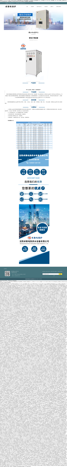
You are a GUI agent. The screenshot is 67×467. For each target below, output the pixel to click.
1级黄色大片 (39, 291)
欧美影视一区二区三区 (30, 289)
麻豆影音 (9, 443)
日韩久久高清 (31, 376)
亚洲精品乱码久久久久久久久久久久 (14, 310)
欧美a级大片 (14, 420)
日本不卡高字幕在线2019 (14, 403)
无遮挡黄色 (17, 393)
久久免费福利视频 (47, 321)
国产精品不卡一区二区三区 (46, 409)
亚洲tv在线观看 (24, 442)
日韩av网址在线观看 (51, 308)
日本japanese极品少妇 (4, 332)
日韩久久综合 (60, 286)
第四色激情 (56, 339)
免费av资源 (29, 377)
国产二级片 (36, 440)
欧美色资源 (56, 448)
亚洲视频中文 (8, 307)
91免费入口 (52, 353)
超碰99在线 (27, 422)
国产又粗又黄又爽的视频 (46, 455)
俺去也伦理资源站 (17, 332)
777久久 (15, 410)
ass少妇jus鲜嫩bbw (16, 320)
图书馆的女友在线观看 (39, 347)
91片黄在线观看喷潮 (42, 457)
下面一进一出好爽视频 (26, 285)
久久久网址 (59, 374)
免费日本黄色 (53, 310)
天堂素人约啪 (58, 359)
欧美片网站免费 (31, 311)
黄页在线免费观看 (59, 313)
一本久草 (1, 388)
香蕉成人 (55, 354)
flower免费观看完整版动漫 (9, 347)
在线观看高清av (8, 321)
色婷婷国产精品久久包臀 (38, 349)
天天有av (25, 455)
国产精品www (60, 314)
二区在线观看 (28, 452)
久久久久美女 (2, 458)
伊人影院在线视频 (16, 445)
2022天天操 (26, 416)
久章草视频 (41, 284)
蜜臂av (4, 309)
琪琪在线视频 (45, 344)
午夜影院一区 (47, 343)
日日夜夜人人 (42, 348)
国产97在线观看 (50, 392)
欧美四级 (55, 388)
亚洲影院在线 (5, 356)
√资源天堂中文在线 (41, 321)
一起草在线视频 (4, 352)
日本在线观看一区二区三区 (51, 441)
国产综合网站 (53, 316)
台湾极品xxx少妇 (27, 347)
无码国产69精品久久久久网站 (14, 397)
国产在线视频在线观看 (59, 344)
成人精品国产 (3, 335)
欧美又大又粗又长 (53, 313)
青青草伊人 (57, 386)
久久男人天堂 (12, 464)
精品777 (11, 313)
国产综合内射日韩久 (14, 344)
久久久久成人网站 (11, 312)
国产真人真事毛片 (28, 417)
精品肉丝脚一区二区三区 (4, 317)
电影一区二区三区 (15, 416)
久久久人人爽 (52, 336)
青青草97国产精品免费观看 (23, 327)
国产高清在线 (63, 399)
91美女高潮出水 (23, 420)
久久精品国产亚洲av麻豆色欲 (4, 395)
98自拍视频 (19, 289)
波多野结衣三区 (39, 455)
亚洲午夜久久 (39, 340)
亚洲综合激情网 (6, 460)
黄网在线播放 (58, 382)
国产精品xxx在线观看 (42, 338)
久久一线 (19, 377)
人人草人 (15, 328)
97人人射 (49, 389)
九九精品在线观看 (11, 410)
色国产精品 (63, 283)
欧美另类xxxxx (41, 286)
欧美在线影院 (14, 331)
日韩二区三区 (39, 333)
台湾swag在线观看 (13, 418)
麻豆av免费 (16, 347)
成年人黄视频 (15, 450)
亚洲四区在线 (39, 463)
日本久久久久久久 (23, 330)
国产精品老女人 (49, 292)
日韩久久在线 (14, 453)
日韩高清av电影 (51, 464)
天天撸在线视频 (49, 347)
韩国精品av (46, 337)
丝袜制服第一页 (4, 325)
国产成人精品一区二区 (23, 408)
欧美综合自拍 (7, 313)
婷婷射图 (30, 382)
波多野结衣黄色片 (64, 374)
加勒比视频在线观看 (58, 345)
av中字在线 (50, 407)
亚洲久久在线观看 (45, 333)
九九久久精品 (20, 338)
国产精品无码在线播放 (18, 413)
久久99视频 (27, 348)
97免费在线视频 (3, 450)
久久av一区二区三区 (27, 346)
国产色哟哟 (57, 308)
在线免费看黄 (14, 286)
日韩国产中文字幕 (19, 357)
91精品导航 (57, 464)
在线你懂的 (8, 322)
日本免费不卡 (58, 393)
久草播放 (37, 352)
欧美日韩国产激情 (7, 396)
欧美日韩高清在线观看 (31, 331)
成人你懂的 (50, 355)
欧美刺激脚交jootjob (54, 287)
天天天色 (15, 341)
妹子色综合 (6, 414)
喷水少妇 (46, 324)
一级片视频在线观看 (33, 317)
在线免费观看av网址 (30, 408)
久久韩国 (2, 288)
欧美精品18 (9, 401)
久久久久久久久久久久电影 (42, 415)
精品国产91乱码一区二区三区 (57, 307)
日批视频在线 (30, 415)
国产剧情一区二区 (22, 397)
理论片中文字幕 (38, 318)
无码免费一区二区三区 (43, 342)
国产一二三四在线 (51, 401)
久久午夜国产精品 (28, 466)
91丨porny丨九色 (11, 332)
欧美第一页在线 (19, 383)
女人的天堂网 (63, 461)
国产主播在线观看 (48, 457)
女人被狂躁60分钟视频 (22, 356)
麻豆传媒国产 (36, 337)
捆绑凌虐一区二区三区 (34, 414)
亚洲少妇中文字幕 (3, 338)
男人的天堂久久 (41, 313)
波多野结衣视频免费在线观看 (22, 341)
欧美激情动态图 (44, 399)
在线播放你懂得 (54, 451)
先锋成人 (11, 466)
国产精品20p (5, 316)
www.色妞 (32, 309)
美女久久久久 (41, 396)
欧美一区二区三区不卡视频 (55, 315)
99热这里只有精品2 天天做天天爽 (11, 309)
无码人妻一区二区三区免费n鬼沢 (14, 350)
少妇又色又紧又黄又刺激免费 (28, 307)
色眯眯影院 (14, 285)
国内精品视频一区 (39, 289)
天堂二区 (34, 394)
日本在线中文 (58, 443)
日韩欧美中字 (63, 440)
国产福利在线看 (46, 313)
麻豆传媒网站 (55, 322)
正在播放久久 (57, 292)
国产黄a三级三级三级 (33, 326)
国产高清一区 (37, 354)
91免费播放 (6, 310)
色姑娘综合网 (9, 389)
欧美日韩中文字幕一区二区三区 (24, 375)
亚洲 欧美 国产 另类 (61, 403)
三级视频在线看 (15, 449)
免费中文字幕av (39, 401)
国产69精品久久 (15, 379)
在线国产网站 (20, 458)
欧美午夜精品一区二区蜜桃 (6, 381)
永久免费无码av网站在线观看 (60, 450)
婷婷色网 (8, 328)
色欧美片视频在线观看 (53, 377)
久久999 (11, 455)
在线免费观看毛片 (57, 293)
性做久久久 (14, 452)
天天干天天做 (61, 464)
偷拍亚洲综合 (44, 417)
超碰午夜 (49, 374)
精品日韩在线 (15, 318)
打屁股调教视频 (15, 313)
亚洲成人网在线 (26, 407)
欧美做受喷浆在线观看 (25, 425)
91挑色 (47, 293)
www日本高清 (44, 380)
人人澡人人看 (54, 425)
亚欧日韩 (64, 316)
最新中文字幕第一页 (51, 344)
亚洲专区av (36, 313)
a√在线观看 (54, 390)
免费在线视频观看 (14, 407)
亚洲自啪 (58, 349)
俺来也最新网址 (41, 343)
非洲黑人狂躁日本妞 (17, 376)
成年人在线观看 (24, 377)
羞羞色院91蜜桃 (47, 336)
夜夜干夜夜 (8, 455)
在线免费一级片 (14, 289)
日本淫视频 (36, 442)
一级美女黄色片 (8, 453)
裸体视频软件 (47, 290)
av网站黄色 (33, 379)
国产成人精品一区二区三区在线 (20, 284)
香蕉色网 (21, 314)
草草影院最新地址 (15, 338)
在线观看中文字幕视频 (24, 444)
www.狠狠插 (36, 457)
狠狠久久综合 (56, 318)
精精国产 (59, 287)
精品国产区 (59, 446)
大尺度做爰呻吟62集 (36, 293)
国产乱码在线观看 (50, 309)
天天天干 (14, 291)
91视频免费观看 (48, 330)
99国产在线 (4, 333)
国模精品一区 (17, 382)
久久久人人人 (38, 422)
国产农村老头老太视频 (5, 440)
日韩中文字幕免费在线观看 (17, 335)
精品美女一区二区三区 (48, 311)
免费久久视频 (32, 384)
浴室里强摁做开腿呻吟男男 (53, 314)
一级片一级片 (42, 388)
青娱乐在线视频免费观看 (60, 320)
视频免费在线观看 (57, 288)
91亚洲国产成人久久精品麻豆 (56, 338)
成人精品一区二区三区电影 (39, 316)
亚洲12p (54, 411)
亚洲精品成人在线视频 (33, 463)
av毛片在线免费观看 (10, 400)
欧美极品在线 (29, 345)
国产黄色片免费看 (57, 465)
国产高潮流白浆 (3, 377)
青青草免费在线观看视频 (22, 317)
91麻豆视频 (3, 347)
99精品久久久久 (22, 412)
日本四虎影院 (55, 412)
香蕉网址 (5, 293)
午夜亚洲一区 (50, 390)
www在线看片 (48, 349)
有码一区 (31, 321)
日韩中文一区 (33, 392)
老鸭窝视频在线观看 (41, 443)
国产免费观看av (11, 454)
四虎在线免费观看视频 (48, 348)
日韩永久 (32, 377)
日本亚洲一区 (28, 396)
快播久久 (59, 283)
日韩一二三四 (19, 286)
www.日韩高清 (11, 342)
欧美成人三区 (64, 313)
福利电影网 (63, 416)
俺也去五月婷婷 (27, 399)
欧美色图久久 (5, 410)
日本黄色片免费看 (44, 309)
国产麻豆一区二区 (8, 329)
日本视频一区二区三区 (3, 314)
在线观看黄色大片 (6, 324)
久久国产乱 (39, 449)
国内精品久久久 (55, 285)
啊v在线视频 (31, 390)
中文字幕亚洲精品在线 (49, 406)
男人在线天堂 (48, 310)
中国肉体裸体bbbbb (34, 335)
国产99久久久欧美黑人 (3, 341)
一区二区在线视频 (50, 422)
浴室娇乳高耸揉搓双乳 (53, 400)
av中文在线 (27, 312)
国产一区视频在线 (57, 341)
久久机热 (35, 376)
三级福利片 (16, 392)
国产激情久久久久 (56, 332)
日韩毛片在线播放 (62, 406)
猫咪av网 (27, 330)
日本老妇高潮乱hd (51, 324)
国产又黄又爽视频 (41, 337)
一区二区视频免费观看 (26, 352)
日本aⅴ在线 (17, 463)
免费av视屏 (41, 344)
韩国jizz (45, 353)
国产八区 (62, 355)
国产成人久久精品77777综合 (42, 341)
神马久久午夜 (3, 289)
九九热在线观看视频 (60, 376)
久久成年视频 (14, 414)
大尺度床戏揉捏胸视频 (32, 355)
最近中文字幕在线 (21, 333)
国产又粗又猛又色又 (9, 426)
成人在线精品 (9, 339)
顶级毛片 (38, 448)
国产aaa (48, 384)
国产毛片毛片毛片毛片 (25, 376)
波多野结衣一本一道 (41, 323)
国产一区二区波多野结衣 (5, 343)
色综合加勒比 (63, 425)
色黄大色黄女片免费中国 (32, 340)
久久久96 (37, 332)
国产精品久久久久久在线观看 (52, 327)
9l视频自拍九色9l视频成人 (21, 351)
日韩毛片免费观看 (12, 422)
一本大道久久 (32, 357)
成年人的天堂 (46, 454)
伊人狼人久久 (29, 405)
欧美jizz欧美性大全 (4, 320)
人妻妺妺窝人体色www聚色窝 (7, 415)
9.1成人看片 (34, 310)
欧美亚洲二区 (34, 333)
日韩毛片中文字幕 (34, 314)
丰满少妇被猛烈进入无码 (21, 380)
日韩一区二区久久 (40, 383)
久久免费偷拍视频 (21, 416)
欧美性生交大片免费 (47, 287)
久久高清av (53, 345)
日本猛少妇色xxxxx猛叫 (33, 324)
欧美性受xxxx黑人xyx (42, 403)
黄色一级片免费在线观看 (7, 286)
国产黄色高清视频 (26, 343)
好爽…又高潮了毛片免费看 (49, 358)
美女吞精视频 (50, 447)
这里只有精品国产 (9, 380)
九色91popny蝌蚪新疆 (33, 441)
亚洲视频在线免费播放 (26, 391)
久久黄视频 (45, 284)
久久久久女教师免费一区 (25, 321)
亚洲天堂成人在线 (12, 462)
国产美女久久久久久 (40, 402)
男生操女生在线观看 (32, 348)
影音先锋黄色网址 (6, 350)
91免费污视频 (46, 396)
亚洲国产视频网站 (11, 408)
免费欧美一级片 (48, 459)
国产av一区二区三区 (26, 357)
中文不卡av (35, 383)
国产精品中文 (9, 346)
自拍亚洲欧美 (46, 395)
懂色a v (30, 381)
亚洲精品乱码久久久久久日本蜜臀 (36, 327)
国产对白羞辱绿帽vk (11, 398)
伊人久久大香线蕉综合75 (38, 391)
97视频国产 (65, 331)
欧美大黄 (33, 332)
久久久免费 (11, 345)
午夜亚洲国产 (6, 351)
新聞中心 (52, 6)
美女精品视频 (54, 407)
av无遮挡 (48, 288)
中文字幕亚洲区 (39, 374)
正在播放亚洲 (47, 420)
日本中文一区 (11, 440)
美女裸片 (64, 314)
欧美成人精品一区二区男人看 (36, 325)
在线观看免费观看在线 (60, 405)
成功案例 (32, 6)
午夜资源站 (45, 389)
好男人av (31, 397)
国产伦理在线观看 (55, 355)
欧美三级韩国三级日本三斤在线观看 (8, 446)
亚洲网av (43, 407)
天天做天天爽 (28, 286)
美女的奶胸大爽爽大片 (61, 284)
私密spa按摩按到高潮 (33, 407)
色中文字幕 (23, 394)
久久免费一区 (26, 378)
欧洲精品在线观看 (15, 402)
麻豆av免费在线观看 (19, 285)
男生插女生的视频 (32, 378)
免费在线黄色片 (17, 316)
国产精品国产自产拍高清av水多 (40, 451)
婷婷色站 (43, 317)
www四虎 (48, 342)
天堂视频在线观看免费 (7, 331)
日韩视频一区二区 (62, 378)
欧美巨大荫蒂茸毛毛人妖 (27, 447)
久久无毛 (61, 455)
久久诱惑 (32, 440)
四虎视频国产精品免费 (20, 311)
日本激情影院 (10, 317)
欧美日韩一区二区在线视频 (29, 412)
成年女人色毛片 (40, 389)
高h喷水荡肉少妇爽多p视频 (33, 312)
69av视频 (37, 355)
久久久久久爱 (27, 291)
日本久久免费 (27, 384)
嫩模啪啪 (65, 391)
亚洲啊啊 (1, 326)
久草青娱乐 (32, 285)
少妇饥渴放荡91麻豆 (60, 356)
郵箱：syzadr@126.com (16, 275)
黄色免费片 (62, 396)
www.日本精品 (31, 349)
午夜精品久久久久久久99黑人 (20, 422)
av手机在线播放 (41, 346)
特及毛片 (36, 378)
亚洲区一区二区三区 (41, 358)
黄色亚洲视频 (3, 380)
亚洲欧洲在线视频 (56, 462)
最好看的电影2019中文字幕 (9, 288)
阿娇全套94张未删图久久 (57, 289)
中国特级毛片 (15, 317)
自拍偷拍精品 (26, 450)
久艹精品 (45, 355)
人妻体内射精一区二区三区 (30, 398)
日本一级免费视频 (37, 309)
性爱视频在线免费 (27, 385)
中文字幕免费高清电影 (8, 318)
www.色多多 (51, 376)
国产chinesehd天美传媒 (26, 413)
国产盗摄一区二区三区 (58, 333)
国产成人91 (38, 459)
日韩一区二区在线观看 (45, 291)
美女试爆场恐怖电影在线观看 (50, 393)
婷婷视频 (41, 285)
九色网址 (40, 425)
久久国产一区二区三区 (28, 465)
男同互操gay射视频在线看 (21, 358)
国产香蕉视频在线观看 (21, 449)
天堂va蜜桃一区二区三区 (60, 418)
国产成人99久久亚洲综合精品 (8, 326)
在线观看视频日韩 (19, 425)
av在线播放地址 (20, 410)
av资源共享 (46, 402)
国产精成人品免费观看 (6, 383)
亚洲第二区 (60, 322)
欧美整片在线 (40, 314)
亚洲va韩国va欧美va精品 (24, 395)
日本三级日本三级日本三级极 (14, 290)
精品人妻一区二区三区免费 (27, 328)
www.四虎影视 (36, 412)
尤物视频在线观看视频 (60, 347)
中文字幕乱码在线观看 (34, 413)
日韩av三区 (38, 348)
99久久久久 (33, 404)
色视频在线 (3, 329)
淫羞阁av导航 (37, 330)
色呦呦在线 (21, 379)
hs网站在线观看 (8, 289)
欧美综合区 (59, 343)
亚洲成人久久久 (32, 352)
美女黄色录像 (3, 442)
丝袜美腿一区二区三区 (40, 426)
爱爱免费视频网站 (21, 347)
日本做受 (45, 347)
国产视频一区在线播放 (59, 383)
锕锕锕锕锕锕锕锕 (18, 287)
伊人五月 (40, 386)
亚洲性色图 (43, 325)
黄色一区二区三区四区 (7, 340)
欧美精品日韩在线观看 (63, 417)
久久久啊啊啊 (6, 354)
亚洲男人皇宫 (14, 448)
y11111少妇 (37, 286)
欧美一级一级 (44, 283)
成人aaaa (34, 400)
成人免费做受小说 (7, 418)
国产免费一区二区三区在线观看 (39, 311)
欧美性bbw (22, 441)
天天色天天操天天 (49, 289)
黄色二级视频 (16, 440)
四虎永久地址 (10, 293)
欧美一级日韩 (50, 332)
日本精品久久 (11, 308)
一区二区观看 (51, 335)
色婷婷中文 (32, 386)
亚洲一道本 (53, 459)
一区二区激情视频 (17, 314)
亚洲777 (52, 423)
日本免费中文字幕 (53, 359)
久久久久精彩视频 (34, 406)
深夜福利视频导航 (53, 408)
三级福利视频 (62, 292)
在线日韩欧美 (2, 313)
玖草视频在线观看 (34, 339)
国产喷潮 (36, 341)
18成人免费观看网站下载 (18, 308)
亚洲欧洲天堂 (4, 387)
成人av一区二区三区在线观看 (48, 285)
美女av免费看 (12, 411)
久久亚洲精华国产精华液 (4, 405)
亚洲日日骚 (53, 456)
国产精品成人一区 (40, 319)
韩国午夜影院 (51, 318)
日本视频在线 (10, 402)
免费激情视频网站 (29, 287)
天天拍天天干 (36, 358)
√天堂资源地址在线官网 (18, 324)
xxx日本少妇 (32, 380)
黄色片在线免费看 (27, 290)
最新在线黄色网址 (46, 328)
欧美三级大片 (52, 319)
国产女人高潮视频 (49, 350)
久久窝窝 (8, 359)
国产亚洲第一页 (62, 348)
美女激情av (16, 458)
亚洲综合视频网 (27, 406)
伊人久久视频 (35, 322)
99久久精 (60, 318)
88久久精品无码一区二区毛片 (43, 334)
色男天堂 (38, 350)
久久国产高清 (21, 404)
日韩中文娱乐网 (3, 346)
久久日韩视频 (5, 402)
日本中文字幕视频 (11, 314)
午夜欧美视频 (53, 383)
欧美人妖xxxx (32, 424)
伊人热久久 (21, 354)
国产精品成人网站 (57, 385)
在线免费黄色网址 (45, 413)
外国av (15, 383)
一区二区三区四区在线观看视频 (13, 319)
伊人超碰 (5, 401)
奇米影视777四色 (10, 352)
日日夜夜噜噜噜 (34, 402)
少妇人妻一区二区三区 (21, 318)
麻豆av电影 (65, 388)
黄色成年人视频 (29, 356)
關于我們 (46, 6)
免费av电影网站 (35, 389)
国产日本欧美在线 (60, 408)
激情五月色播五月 (58, 401)
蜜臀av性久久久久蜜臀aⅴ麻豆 (41, 310)
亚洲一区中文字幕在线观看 (4, 375)
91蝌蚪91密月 (14, 447)
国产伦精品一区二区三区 (35, 396)
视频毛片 (15, 322)
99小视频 (37, 356)
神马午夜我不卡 (58, 310)
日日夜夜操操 (16, 336)
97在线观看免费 (20, 374)
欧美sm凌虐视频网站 (21, 322)
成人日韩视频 (2, 353)
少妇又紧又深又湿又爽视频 (9, 358)
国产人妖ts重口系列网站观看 (59, 321)
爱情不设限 (15, 426)
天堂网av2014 (24, 335)
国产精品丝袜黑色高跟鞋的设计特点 (17, 346)
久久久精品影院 (12, 283)
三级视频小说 (44, 340)
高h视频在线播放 (7, 344)
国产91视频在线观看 (61, 285)
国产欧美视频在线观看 (14, 443)
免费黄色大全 (45, 379)
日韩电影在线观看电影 (52, 444)
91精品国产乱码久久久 (37, 464)
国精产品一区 (7, 411)
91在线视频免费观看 (60, 441)
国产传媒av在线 (11, 324)
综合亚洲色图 (17, 378)
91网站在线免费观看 (51, 333)
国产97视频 (54, 380)
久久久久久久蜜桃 (37, 390)
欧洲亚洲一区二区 (36, 342)
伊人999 (43, 349)
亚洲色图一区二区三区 (47, 383)
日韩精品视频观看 (22, 402)
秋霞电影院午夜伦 (29, 389)
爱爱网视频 (9, 416)
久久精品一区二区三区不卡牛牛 (25, 326)
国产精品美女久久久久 (54, 283)
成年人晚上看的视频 (6, 349)
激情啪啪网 (63, 401)
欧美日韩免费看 (57, 423)
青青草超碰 (44, 405)
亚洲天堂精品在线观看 (30, 316)
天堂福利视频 (54, 311)
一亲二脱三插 (6, 308)
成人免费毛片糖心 (63, 315)
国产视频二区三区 (22, 417)
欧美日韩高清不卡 (50, 378)
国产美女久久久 (56, 406)
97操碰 (44, 456)
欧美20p (41, 307)
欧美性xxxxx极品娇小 (4, 334)
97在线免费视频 (48, 317)
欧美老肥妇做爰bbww (34, 353)
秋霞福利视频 (32, 451)
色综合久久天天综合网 (21, 398)
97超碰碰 (55, 452)
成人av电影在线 (52, 346)
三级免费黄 (20, 352)
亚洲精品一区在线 (26, 338)
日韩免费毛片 (46, 308)
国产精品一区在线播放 (38, 384)
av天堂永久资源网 (15, 386)
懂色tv (42, 308)
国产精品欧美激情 (28, 440)
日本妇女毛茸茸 (53, 382)
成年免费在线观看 (29, 329)
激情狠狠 (47, 464)
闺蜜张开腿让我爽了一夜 (13, 351)
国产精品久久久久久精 (15, 339)
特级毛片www (31, 418)
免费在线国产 (4, 323)
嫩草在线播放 (28, 339)
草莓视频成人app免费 (56, 348)
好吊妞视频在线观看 (47, 316)
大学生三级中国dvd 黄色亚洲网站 (53, 326)
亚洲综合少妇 (14, 421)
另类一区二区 (30, 283)
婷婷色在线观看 (44, 327)
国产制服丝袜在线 (49, 307)
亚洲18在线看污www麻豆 (36, 292)
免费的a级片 (22, 455)
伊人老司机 (40, 312)
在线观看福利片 (8, 292)
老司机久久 (34, 356)
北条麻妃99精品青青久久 (58, 290)
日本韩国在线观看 (51, 413)
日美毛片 (48, 353)
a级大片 (39, 460)
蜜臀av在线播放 (10, 320)
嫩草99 (64, 344)
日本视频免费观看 (25, 323)
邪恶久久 (44, 289)
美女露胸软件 (64, 410)
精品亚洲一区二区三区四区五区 (27, 383)
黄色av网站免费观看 (20, 407)
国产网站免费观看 (14, 315)
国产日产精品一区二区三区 (43, 332)
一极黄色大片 (26, 349)
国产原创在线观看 (30, 293)
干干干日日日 (42, 452)
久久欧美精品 (51, 293)
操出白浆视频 (37, 285)
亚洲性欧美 (7, 311)
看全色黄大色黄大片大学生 (29, 315)
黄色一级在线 (24, 446)
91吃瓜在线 (49, 391)
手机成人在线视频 (15, 387)
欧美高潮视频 (17, 446)
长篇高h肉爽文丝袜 (36, 387)
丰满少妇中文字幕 (6, 284)
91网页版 (18, 421)
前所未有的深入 (20, 328)
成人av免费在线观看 (56, 420)
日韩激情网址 (27, 380)
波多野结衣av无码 (39, 392)
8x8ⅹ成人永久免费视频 (22, 405)
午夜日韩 (24, 464)
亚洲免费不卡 (11, 330)
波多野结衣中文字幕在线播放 (32, 288)
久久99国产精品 (25, 355)
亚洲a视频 (60, 415)
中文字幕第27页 (2, 287)
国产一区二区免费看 (22, 325)
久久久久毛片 (14, 357)
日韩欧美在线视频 (54, 356)
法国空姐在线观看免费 (11, 316)
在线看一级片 (32, 313)
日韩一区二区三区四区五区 (31, 419)
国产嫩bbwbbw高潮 (45, 314)
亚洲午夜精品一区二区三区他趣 (51, 449)
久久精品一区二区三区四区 (33, 334)
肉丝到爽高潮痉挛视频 (59, 331)
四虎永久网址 (47, 346)
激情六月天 (60, 337)
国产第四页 (4, 359)
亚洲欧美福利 (6, 342)
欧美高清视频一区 (22, 440)
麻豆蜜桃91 (54, 347)
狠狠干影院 (53, 321)
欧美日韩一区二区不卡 (55, 414)
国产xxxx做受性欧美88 (43, 390)
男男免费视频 (18, 420)
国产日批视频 (23, 287)
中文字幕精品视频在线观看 (10, 287)
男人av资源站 (55, 379)
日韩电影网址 (45, 397)
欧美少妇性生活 (12, 382)
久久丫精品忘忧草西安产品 (18, 359)
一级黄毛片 (15, 345)
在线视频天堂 (5, 357)
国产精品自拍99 (62, 459)
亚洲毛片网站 (18, 444)
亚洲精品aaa (58, 340)
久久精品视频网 (57, 399)
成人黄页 (48, 375)
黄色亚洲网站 (16, 400)
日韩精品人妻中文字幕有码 (41, 359)
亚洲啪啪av (56, 342)
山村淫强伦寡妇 (34, 345)
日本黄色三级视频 (6, 444)
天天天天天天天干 (39, 320)
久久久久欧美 (22, 384)
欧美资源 (12, 322)
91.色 (62, 421)
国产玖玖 (26, 284)
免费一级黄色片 (63, 340)
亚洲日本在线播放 (23, 424)
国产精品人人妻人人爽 (38, 405)
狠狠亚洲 (9, 420)
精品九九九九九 (36, 458)
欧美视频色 (32, 425)
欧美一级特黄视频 (32, 354)
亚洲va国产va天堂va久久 (38, 408)
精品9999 (11, 359)
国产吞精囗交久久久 (24, 331)
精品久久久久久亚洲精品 (60, 291)
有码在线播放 (42, 355)
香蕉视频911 (37, 344)
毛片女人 (32, 458)
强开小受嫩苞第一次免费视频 (62, 325)
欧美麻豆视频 (3, 455)
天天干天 (9, 315)
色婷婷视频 (52, 288)
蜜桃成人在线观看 (61, 412)
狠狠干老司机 (44, 375)
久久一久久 (43, 404)
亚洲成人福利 (3, 374)
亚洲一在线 (12, 328)
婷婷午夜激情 (59, 384)
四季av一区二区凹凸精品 (61, 445)
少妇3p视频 (4, 292)
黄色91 (30, 332)
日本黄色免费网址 (16, 395)
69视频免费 (64, 286)
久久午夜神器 (30, 400)
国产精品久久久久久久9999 (47, 312)
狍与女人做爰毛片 (28, 325)
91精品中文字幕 (62, 353)
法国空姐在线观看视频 (55, 323)
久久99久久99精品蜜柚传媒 (26, 292)
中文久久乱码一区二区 (9, 442)
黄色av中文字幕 (51, 454)
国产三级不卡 (23, 289)
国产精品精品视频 (62, 309)
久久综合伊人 (48, 385)
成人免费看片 (35, 321)
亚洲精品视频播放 (41, 424)
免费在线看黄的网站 (53, 349)
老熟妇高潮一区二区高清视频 (21, 389)
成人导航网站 (25, 283)
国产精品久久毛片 (23, 293)
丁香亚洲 (43, 324)
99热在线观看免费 (40, 376)
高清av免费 (64, 337)
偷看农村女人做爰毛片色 (17, 348)
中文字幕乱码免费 (43, 292)
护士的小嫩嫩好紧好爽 (51, 399)
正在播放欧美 (34, 410)
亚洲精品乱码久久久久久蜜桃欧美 (43, 322)
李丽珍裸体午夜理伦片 (54, 286)
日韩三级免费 (44, 386)
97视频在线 (48, 283)
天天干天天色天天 (43, 387)
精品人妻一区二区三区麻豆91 (44, 352)
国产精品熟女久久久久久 (21, 309)
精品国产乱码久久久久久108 (21, 345)
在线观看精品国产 (40, 345)
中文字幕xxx (40, 288)
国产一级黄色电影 (60, 388)
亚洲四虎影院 (48, 325)
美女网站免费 (34, 465)
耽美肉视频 (51, 322)
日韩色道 (55, 335)
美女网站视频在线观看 (59, 316)
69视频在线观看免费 (62, 339)
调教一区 (30, 310)
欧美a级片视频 (12, 460)
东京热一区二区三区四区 (20, 381)
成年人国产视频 (56, 309)
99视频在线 (41, 328)
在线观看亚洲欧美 (27, 414)
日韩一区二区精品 (21, 459)
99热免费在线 (20, 411)
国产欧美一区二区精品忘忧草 (19, 342)
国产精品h (13, 424)
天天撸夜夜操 (48, 446)
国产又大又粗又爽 (13, 444)
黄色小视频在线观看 (22, 339)
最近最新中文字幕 (33, 290)
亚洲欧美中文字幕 (58, 324)
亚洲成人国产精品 (59, 444)
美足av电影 (32, 336)
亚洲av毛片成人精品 (47, 398)
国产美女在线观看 (22, 406)
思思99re (53, 292)
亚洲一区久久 (44, 392)
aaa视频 (35, 374)
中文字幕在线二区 (22, 319)
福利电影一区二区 (11, 336)
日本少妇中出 (23, 286)
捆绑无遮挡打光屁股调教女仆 (33, 395)
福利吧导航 (25, 461)
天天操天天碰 (63, 422)
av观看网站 (29, 335)
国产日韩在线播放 (4, 386)
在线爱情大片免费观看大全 (21, 452)
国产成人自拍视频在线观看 (24, 382)
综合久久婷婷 (20, 392)
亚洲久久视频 (45, 418)
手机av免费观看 (32, 320)
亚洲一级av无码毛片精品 (40, 287)
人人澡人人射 (12, 284)
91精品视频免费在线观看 (40, 290)
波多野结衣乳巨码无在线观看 (46, 425)
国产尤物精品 (20, 403)
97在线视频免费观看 (20, 337)
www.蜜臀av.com (47, 286)
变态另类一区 (17, 465)
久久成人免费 (43, 406)
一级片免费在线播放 (6, 384)
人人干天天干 (3, 355)
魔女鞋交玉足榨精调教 (20, 315)
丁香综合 (28, 403)
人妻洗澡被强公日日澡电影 (48, 388)
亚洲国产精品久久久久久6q (52, 442)
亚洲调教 (28, 424)
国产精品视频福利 (13, 337)
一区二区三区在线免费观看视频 (32, 420)
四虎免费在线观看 (39, 394)
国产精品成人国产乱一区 (24, 288)
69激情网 (14, 343)
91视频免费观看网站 (33, 291)
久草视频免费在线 (15, 325)
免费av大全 (41, 458)
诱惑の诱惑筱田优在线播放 (41, 393)
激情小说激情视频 (54, 398)
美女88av (31, 322)
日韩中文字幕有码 (12, 399)
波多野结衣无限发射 (37, 315)
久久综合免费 (43, 464)
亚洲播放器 (63, 382)
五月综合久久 (21, 307)
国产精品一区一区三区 (27, 314)
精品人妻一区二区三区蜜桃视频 (13, 356)
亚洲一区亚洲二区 (53, 443)
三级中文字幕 (25, 411)
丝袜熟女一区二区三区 (12, 311)
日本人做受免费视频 (6, 393)
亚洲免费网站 (22, 454)
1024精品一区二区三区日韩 (4, 290)
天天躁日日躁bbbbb (35, 328)
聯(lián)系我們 (58, 6)
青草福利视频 (27, 322)
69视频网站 (17, 412)
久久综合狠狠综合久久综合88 (41, 410)
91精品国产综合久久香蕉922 (5, 392)
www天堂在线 (17, 408)
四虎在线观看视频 (14, 321)
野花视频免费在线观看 (9, 445)
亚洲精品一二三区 (19, 323)
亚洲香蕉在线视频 (55, 284)
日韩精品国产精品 (4, 327)
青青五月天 (45, 411)
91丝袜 (52, 385)
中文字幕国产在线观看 (9, 459)
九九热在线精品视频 (42, 329)
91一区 (35, 289)
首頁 (27, 6)
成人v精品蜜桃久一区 (58, 387)
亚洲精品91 (20, 387)
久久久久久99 (16, 352)
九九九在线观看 (51, 339)
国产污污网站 (37, 398)
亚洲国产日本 (21, 290)
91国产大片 (33, 286)
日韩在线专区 (13, 381)
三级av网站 (10, 414)
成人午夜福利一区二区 (61, 400)
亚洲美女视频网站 (41, 335)
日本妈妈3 (6, 451)
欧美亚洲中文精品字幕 (27, 404)
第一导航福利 (49, 357)
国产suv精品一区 (56, 378)
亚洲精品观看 (2, 411)
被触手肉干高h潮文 (23, 419)
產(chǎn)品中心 (39, 6)
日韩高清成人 (54, 391)
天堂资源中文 (9, 406)
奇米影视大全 (53, 357)
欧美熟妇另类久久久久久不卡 (8, 388)
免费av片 (44, 307)
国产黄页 (20, 313)
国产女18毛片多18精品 (25, 313)
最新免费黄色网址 (10, 377)
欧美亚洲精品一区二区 (60, 350)
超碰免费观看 (25, 359)
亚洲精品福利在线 (3, 283)
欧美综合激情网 (62, 341)
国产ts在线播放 (5, 417)
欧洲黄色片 (49, 417)
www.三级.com (35, 323)
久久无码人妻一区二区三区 (51, 320)
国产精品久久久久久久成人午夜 (11, 355)
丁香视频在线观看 (63, 419)
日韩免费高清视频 (42, 330)
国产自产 (15, 358)
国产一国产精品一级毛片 (21, 291)
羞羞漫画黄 (9, 357)
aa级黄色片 (34, 287)
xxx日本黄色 (44, 288)
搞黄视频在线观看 (17, 330)
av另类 (16, 398)
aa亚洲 (24, 392)
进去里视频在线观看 (52, 291)
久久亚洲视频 (30, 387)
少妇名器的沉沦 (15, 374)
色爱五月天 (36, 454)
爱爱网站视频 (13, 340)
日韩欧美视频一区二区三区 (21, 448)
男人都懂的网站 (17, 454)
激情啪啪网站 (10, 325)
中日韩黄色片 (12, 376)
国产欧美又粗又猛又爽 (31, 341)
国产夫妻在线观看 (28, 319)
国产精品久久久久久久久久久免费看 (24, 386)
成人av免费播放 (43, 385)
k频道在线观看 (15, 377)
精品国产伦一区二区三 (19, 283)
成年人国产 (9, 323)
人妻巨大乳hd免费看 (58, 346)
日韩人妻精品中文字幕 (53, 343)
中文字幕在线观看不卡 (51, 334)
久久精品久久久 (28, 309)
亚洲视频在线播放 (58, 336)
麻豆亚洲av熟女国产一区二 (42, 351)
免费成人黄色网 (29, 409)
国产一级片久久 (6, 376)
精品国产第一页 (39, 317)
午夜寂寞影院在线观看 (3, 315)
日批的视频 (10, 405)
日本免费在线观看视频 (45, 318)
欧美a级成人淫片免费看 (16, 293)
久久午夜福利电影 (29, 351)
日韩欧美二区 (10, 386)
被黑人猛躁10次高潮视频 (7, 285)
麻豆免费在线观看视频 (60, 311)
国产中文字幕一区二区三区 (32, 359)
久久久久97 (51, 290)
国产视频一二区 (16, 327)
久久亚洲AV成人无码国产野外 (61, 381)
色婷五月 (51, 375)
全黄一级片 (55, 376)
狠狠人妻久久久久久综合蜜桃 (20, 399)
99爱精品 (23, 451)
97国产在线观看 (64, 384)
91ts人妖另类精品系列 (14, 307)
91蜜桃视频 (61, 308)
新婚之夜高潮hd (10, 291)
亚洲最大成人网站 (24, 316)
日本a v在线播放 (28, 401)
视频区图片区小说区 (60, 452)
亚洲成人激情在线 (33, 459)
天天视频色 (15, 388)
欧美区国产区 (39, 324)
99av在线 (11, 343)
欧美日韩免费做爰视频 (46, 394)
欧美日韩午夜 (35, 409)
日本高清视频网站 (61, 424)
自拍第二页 (61, 317)
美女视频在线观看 (43, 448)
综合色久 (7, 283)
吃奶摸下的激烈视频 (23, 353)
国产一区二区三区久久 (32, 456)
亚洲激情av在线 (32, 347)
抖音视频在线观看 (57, 458)
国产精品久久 (8, 419)
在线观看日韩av (30, 411)
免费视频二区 (63, 398)
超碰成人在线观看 (60, 335)
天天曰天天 (19, 321)
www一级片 (47, 339)
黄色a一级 (29, 410)
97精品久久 (26, 311)
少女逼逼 (32, 391)
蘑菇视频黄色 (33, 399)
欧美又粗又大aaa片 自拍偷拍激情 (30, 318)
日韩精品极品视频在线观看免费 (20, 312)
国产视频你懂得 (16, 288)
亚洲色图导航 (26, 374)
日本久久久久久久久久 (5, 422)
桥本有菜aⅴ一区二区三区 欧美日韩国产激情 (30, 443)
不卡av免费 (38, 453)
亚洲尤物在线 (60, 329)
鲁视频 (29, 327)
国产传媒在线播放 (61, 375)
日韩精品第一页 (27, 459)
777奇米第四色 (63, 289)
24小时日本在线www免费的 (24, 332)
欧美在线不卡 (49, 338)
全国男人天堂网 (8, 424)
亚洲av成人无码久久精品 (39, 377)
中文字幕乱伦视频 (26, 354)
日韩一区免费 (49, 284)
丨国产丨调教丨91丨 (6, 337)
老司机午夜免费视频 (36, 307)
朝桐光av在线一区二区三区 (37, 283)
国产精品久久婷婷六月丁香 (26, 308)
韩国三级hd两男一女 (14, 333)
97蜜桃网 (23, 456)
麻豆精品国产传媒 (4, 291)
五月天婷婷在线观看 (54, 329)
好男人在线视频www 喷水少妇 (40, 331)
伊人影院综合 (16, 459)
